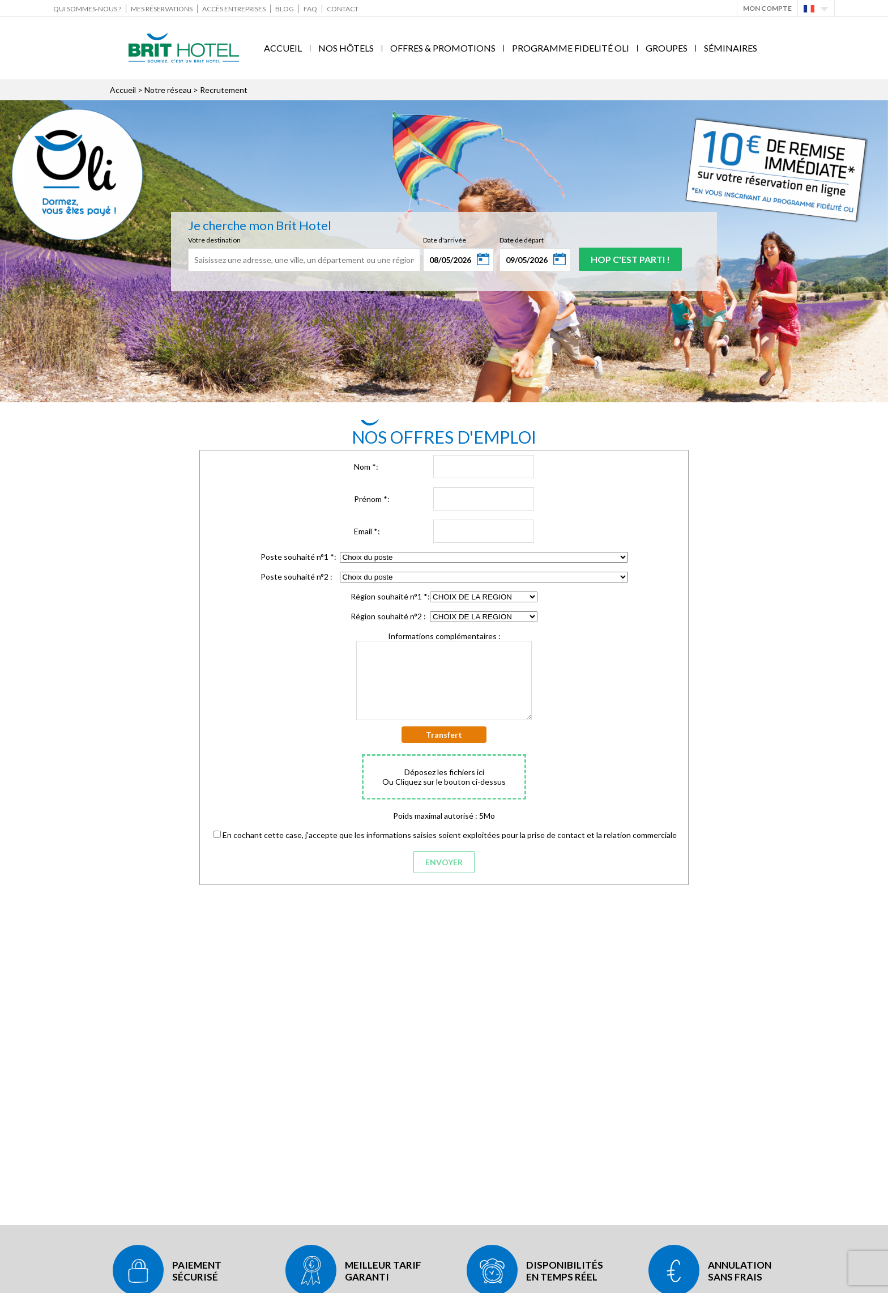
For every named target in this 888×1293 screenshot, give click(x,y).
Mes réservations (162, 9)
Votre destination (214, 240)
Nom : (366, 466)
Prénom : (372, 499)
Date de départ (522, 240)
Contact (342, 9)
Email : (367, 531)
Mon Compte (767, 8)
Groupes (667, 47)
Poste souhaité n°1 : (298, 557)
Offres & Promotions (443, 47)
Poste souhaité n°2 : (296, 576)
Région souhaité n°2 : (388, 616)
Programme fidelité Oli (570, 47)
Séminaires (730, 47)
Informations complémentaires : (444, 636)
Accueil (283, 47)
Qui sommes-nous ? (87, 9)
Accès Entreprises (234, 9)
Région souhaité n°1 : (390, 596)
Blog (284, 9)
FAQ (310, 9)
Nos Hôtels (346, 47)
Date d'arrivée (444, 240)
